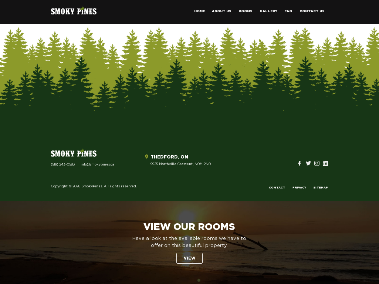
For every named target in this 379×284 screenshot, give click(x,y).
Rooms (245, 11)
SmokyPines (91, 186)
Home (199, 11)
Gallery (268, 11)
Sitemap (320, 187)
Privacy (299, 187)
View (189, 258)
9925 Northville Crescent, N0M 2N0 (180, 164)
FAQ (288, 11)
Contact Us (312, 11)
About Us (221, 11)
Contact (277, 187)
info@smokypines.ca (97, 164)
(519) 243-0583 (63, 164)
